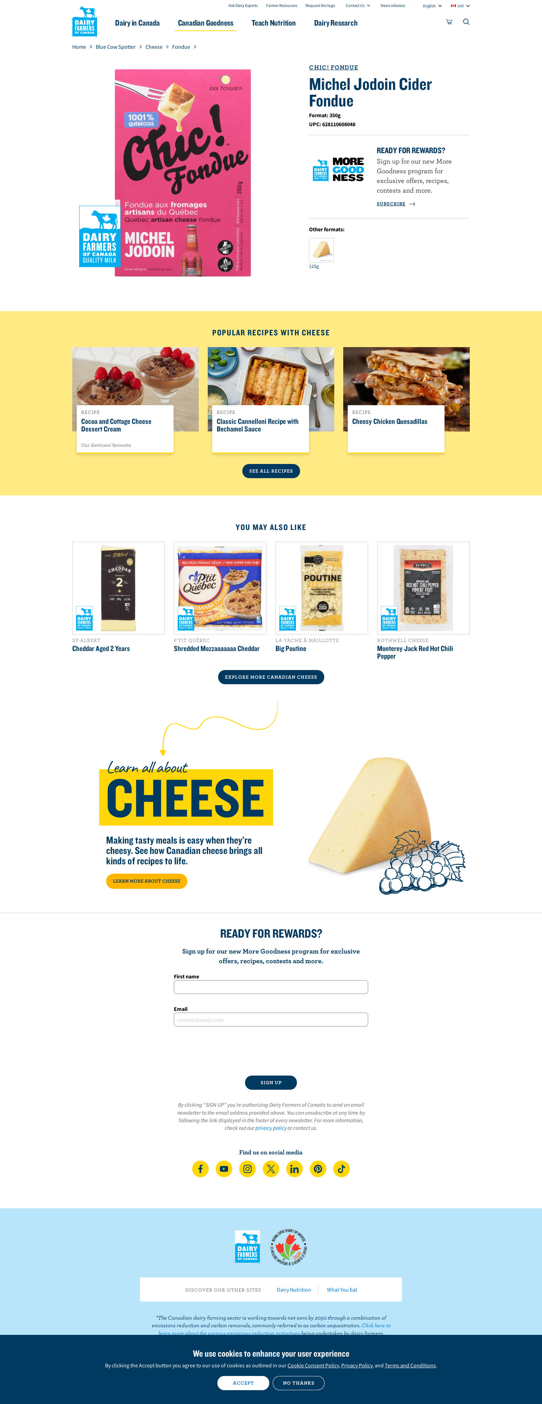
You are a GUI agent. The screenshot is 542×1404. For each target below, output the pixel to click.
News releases (393, 5)
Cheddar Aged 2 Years (101, 648)
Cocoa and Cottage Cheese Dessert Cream (116, 425)
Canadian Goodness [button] (205, 23)
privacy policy (271, 1127)
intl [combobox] (461, 5)
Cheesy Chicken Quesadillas (390, 421)
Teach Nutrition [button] (274, 23)
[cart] (449, 23)
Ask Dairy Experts (243, 5)
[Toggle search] (467, 23)
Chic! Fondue (333, 67)
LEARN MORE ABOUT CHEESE (146, 881)
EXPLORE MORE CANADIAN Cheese (271, 677)
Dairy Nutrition (294, 1289)
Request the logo (320, 5)
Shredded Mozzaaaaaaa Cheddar (217, 648)
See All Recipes (271, 471)
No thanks (299, 1383)
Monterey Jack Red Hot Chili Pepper (415, 652)
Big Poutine (290, 648)
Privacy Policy (356, 1365)
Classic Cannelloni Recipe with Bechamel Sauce (258, 425)
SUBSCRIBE (396, 203)
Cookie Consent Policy (313, 1365)
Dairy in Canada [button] (137, 23)
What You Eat (342, 1289)
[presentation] (271, 1051)
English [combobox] (429, 5)
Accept (243, 1383)
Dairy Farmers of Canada (84, 21)
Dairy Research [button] (336, 23)
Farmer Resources (281, 5)
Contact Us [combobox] (355, 5)
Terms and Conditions (410, 1365)
